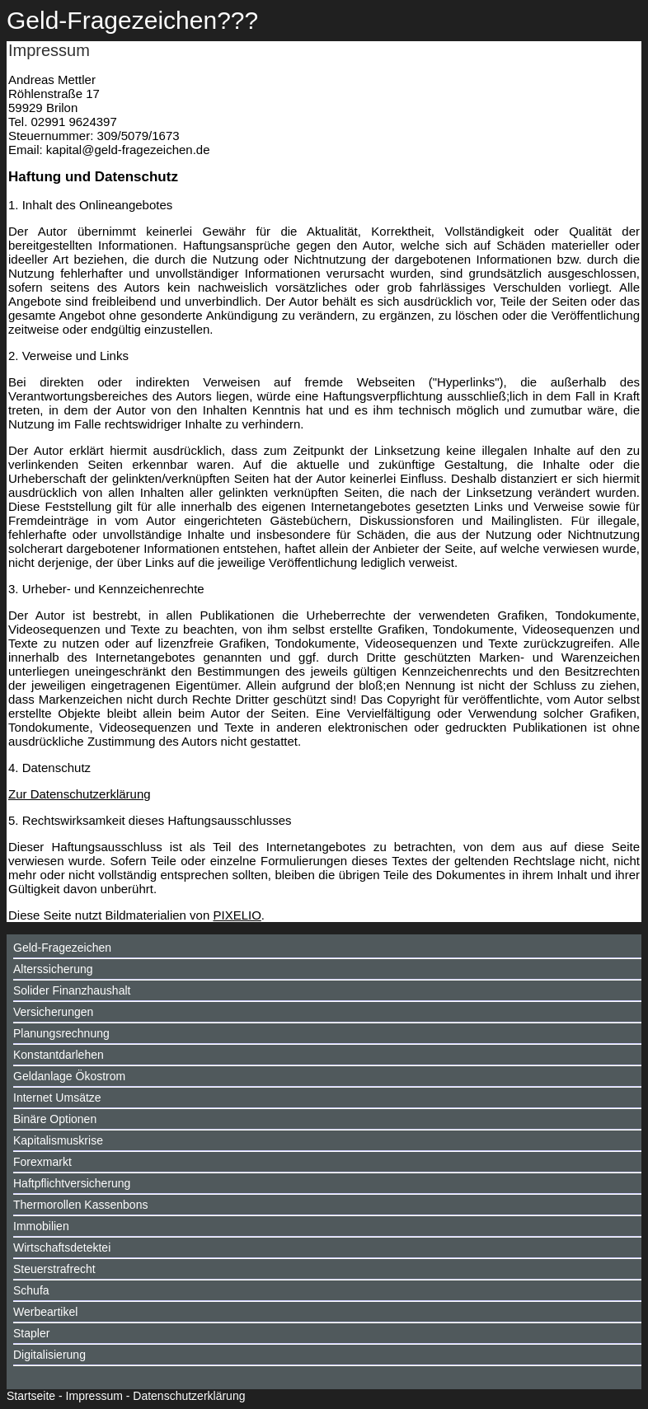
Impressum (94, 1395)
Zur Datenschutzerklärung (79, 794)
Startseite (31, 1395)
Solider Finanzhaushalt (71, 990)
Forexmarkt (42, 1161)
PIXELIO (237, 915)
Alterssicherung (53, 969)
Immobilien (41, 1226)
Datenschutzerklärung (189, 1395)
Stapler (31, 1333)
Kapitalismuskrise (58, 1140)
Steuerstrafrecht (54, 1269)
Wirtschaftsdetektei (61, 1247)
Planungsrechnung (61, 1033)
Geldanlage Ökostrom (69, 1076)
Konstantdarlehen (58, 1054)
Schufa (31, 1290)
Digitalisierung (49, 1354)
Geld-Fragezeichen (62, 947)
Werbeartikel (45, 1311)
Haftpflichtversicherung (71, 1183)
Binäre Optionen (54, 1119)
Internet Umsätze (57, 1097)
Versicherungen (53, 1011)
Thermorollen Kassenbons (80, 1204)
